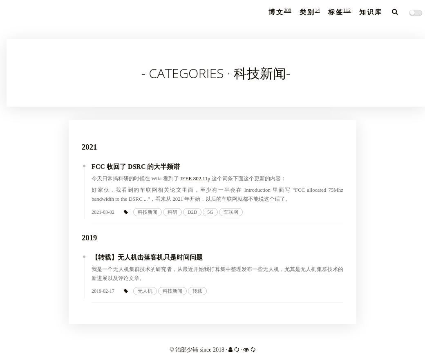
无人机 (145, 291)
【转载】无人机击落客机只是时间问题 (147, 257)
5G (210, 212)
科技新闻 (147, 212)
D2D (192, 212)
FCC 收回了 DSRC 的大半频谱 (136, 166)
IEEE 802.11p (195, 178)
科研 (172, 212)
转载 (197, 291)
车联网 (231, 212)
